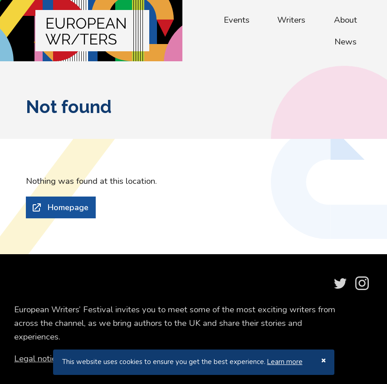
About (345, 20)
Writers (291, 20)
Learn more (285, 361)
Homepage (68, 207)
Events (237, 20)
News (345, 42)
